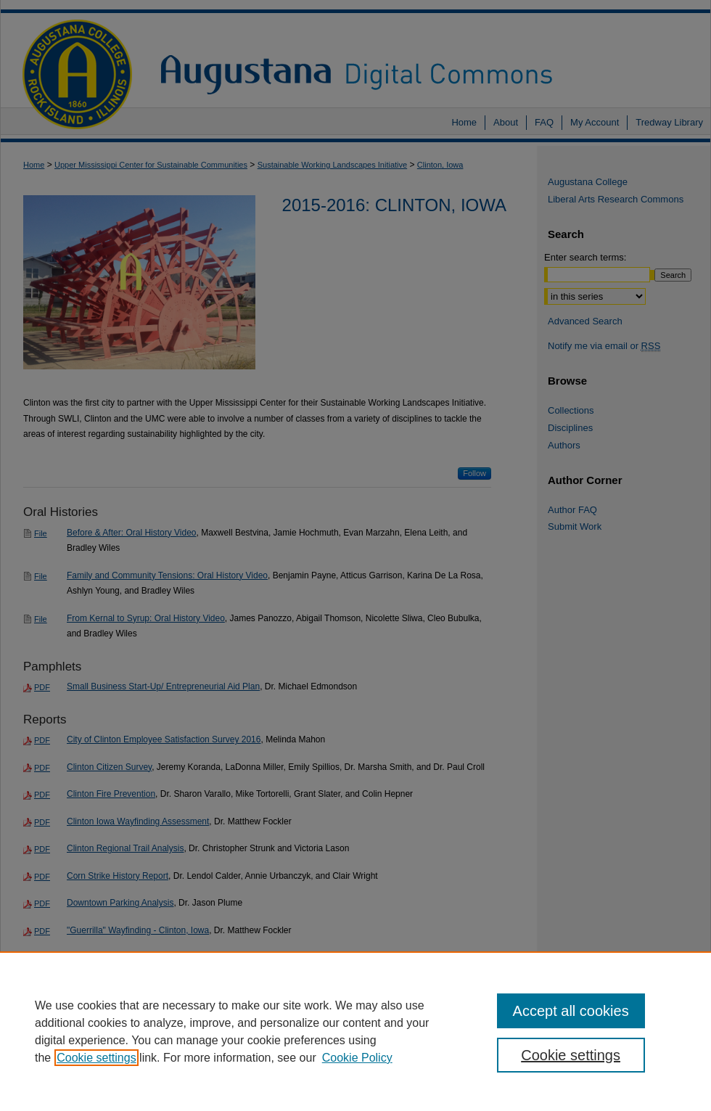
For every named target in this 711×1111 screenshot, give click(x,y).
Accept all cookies (571, 1011)
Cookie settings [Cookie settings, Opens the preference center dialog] (570, 1055)
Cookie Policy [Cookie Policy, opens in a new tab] (357, 1057)
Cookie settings (96, 1057)
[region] (355, 1031)
